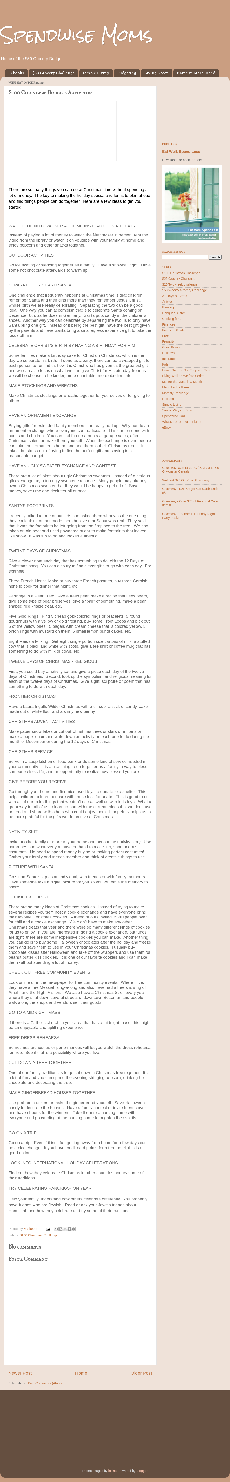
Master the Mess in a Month (182, 381)
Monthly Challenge (175, 393)
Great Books (171, 347)
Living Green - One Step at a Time (186, 370)
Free (165, 336)
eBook (166, 427)
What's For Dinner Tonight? (181, 421)
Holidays (168, 353)
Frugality (168, 341)
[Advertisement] (192, 108)
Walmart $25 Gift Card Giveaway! (186, 480)
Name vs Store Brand (196, 73)
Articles (167, 301)
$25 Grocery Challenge (178, 278)
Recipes (168, 399)
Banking (168, 307)
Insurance (169, 359)
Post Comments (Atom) (45, 1383)
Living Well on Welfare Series (183, 376)
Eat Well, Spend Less (181, 152)
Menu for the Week (175, 387)
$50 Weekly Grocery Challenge (184, 290)
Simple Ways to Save (177, 410)
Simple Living (96, 73)
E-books (16, 73)
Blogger (141, 1471)
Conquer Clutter (173, 313)
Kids (165, 364)
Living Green (156, 73)
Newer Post (20, 1373)
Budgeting (126, 73)
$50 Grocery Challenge (53, 73)
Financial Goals (173, 330)
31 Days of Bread (174, 296)
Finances (168, 324)
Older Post (141, 1373)
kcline (112, 1471)
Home (81, 1373)
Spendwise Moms (76, 34)
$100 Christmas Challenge (39, 1235)
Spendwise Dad (173, 416)
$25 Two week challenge (179, 284)
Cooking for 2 (171, 319)
